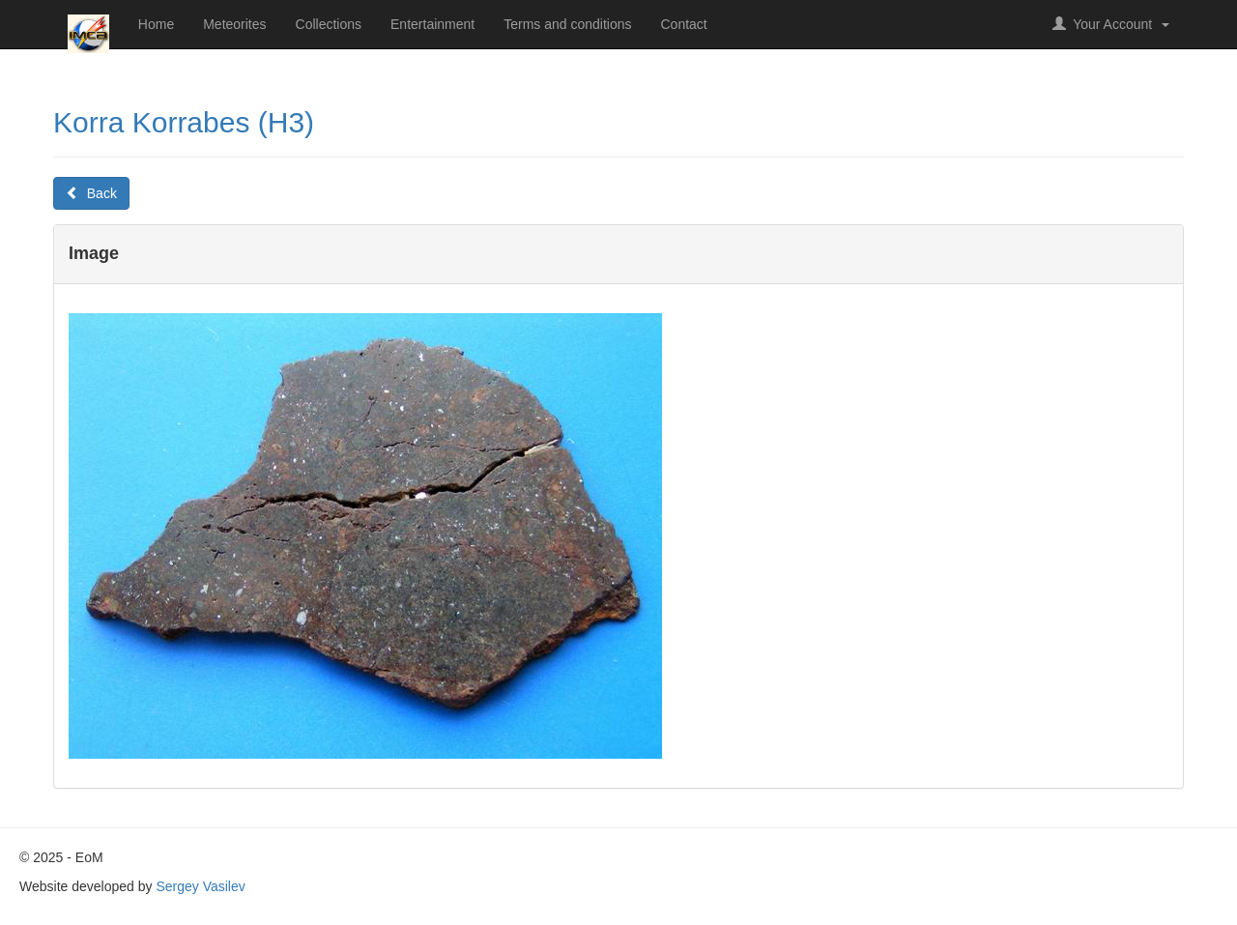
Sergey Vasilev (200, 886)
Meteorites (234, 24)
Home (156, 24)
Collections (328, 24)
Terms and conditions (567, 24)
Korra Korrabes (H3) (183, 122)
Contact (684, 24)
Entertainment (432, 24)
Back (91, 193)
